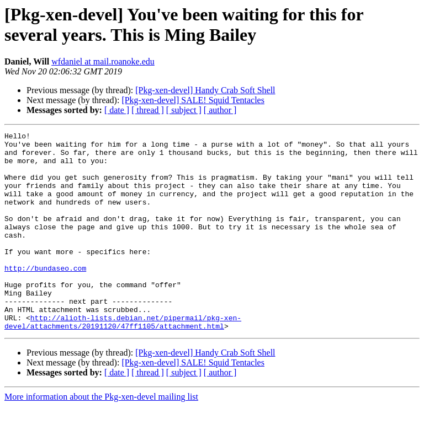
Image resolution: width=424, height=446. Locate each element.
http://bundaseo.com (45, 296)
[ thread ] (147, 110)
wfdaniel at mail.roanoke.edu (103, 61)
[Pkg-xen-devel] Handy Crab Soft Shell (205, 90)
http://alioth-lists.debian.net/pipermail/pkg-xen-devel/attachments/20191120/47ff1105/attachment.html (122, 360)
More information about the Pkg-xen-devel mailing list (101, 436)
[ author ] (220, 110)
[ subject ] (184, 110)
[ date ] (116, 110)
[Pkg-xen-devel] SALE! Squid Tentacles (192, 100)
